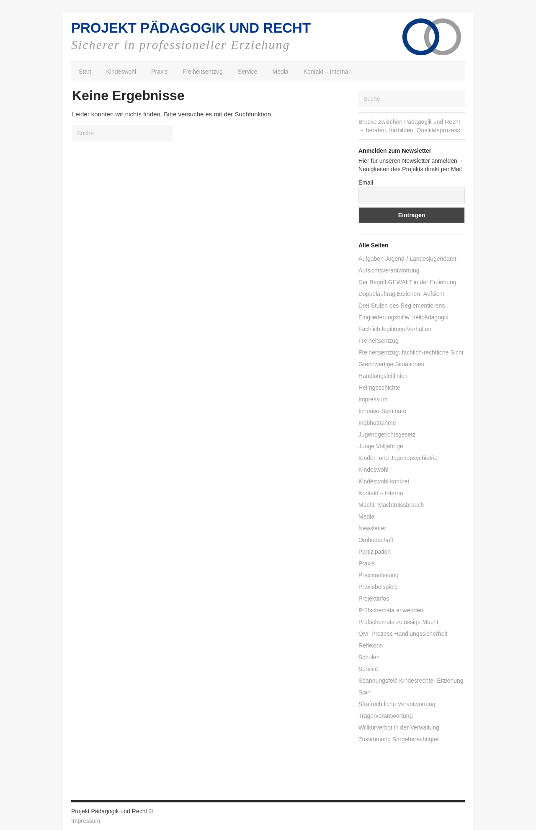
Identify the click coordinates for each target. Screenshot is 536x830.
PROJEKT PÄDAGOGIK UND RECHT (191, 28)
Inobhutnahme (377, 422)
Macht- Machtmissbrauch (391, 504)
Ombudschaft (375, 540)
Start (85, 71)
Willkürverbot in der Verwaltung (398, 727)
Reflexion (370, 645)
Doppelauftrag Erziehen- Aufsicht (401, 293)
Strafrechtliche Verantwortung (397, 704)
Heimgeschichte (379, 387)
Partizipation (374, 551)
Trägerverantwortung (385, 715)
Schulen (369, 657)
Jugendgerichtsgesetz (386, 434)
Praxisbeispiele (378, 586)
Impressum (372, 399)
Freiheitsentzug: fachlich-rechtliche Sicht (411, 352)
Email (365, 182)
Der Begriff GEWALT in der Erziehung (407, 282)
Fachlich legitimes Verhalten (394, 329)
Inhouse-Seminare (382, 411)
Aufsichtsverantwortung (389, 270)
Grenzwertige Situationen (391, 364)
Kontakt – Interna (326, 71)
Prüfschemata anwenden (390, 610)
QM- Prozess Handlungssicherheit (402, 633)
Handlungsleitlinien (383, 376)
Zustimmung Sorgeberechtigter (398, 739)
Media (281, 71)
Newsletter (372, 528)
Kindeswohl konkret (383, 481)
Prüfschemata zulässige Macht (398, 622)
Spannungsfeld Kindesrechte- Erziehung (411, 680)
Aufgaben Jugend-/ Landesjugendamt (407, 258)
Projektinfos (373, 598)
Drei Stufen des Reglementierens (401, 305)
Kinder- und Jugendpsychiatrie (398, 458)
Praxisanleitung (378, 575)
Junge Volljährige (380, 446)
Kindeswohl (121, 71)
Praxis (159, 71)
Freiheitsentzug (203, 71)
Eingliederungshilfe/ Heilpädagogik (403, 317)
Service (248, 71)
